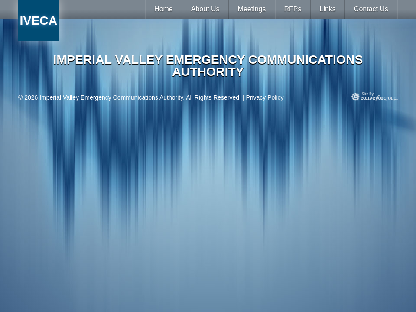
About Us (205, 9)
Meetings (252, 9)
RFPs (293, 9)
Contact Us (371, 9)
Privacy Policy (264, 97)
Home (163, 9)
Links (328, 9)
